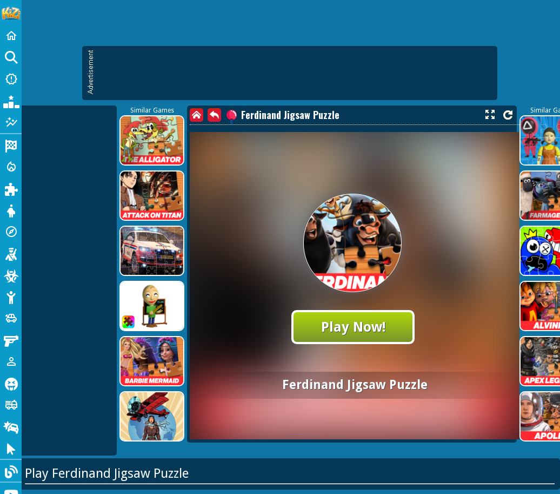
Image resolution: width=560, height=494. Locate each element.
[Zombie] (11, 275)
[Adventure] (11, 231)
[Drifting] (11, 426)
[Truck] (11, 405)
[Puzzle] (11, 188)
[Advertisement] (295, 73)
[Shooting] (11, 253)
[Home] (11, 36)
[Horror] (11, 383)
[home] (196, 115)
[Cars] (11, 318)
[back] (214, 115)
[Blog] (11, 471)
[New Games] (11, 79)
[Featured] (11, 122)
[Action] (11, 166)
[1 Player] (11, 361)
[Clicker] (11, 448)
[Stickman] (11, 296)
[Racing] (11, 145)
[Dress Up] (11, 210)
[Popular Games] (11, 100)
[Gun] (11, 340)
